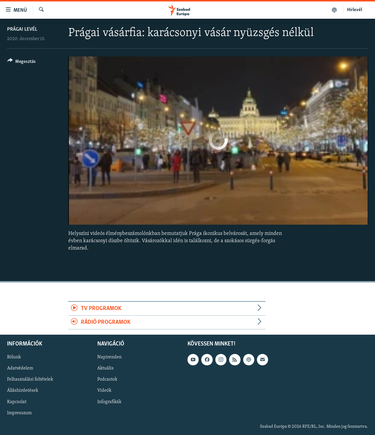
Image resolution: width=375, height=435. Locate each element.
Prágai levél (22, 29)
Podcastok (107, 379)
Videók (104, 390)
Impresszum (19, 413)
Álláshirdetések (22, 390)
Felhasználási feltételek (30, 379)
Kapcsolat (16, 402)
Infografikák (109, 402)
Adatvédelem (20, 368)
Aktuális (105, 368)
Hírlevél (354, 10)
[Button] (21, 62)
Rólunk (14, 357)
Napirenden (109, 357)
